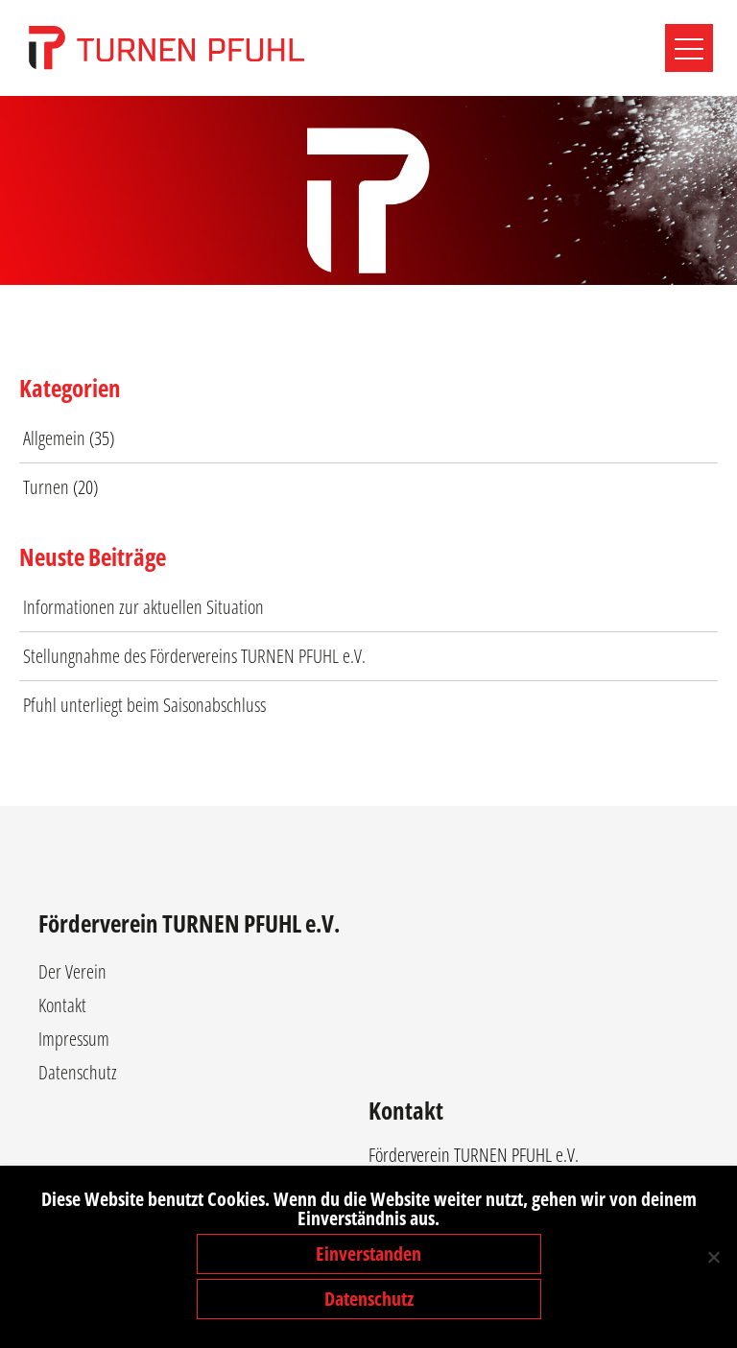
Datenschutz (77, 1072)
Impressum (73, 1039)
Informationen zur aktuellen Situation (143, 607)
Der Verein (72, 971)
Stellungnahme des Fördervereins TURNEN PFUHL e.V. (194, 656)
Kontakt (62, 1005)
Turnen (46, 487)
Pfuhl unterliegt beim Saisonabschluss (144, 705)
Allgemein (54, 438)
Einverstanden (368, 1253)
